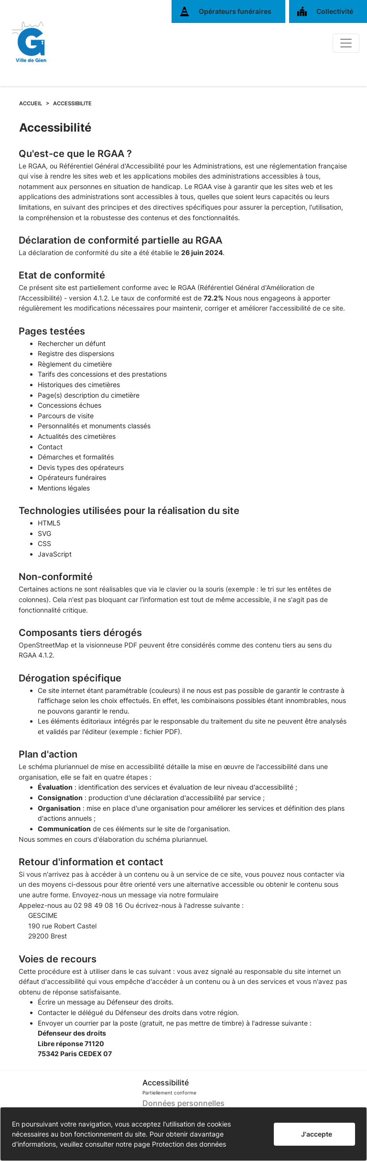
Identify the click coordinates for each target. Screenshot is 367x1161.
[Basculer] (346, 43)
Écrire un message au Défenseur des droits (105, 1002)
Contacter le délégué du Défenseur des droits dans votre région (137, 1012)
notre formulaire (193, 895)
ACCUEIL (30, 103)
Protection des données (189, 1144)
